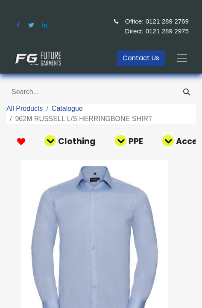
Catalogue (67, 108)
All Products (24, 108)
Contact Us (141, 57)
